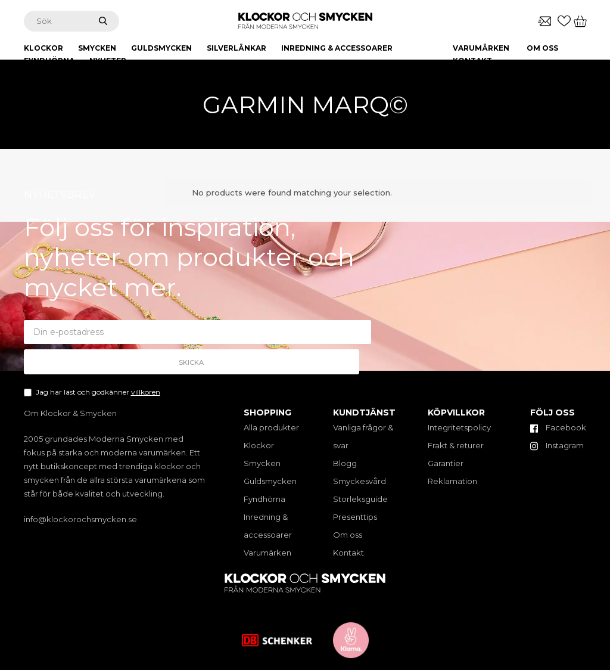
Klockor (259, 445)
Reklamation (452, 481)
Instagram (557, 445)
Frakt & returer (456, 445)
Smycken (262, 463)
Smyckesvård (359, 481)
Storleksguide (360, 499)
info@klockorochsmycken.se (80, 519)
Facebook (558, 427)
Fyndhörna (264, 499)
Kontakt (472, 60)
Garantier (445, 463)
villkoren (145, 377)
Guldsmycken (270, 481)
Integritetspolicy (459, 427)
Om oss (542, 48)
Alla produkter (271, 427)
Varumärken (481, 48)
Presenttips (355, 517)
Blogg (345, 463)
